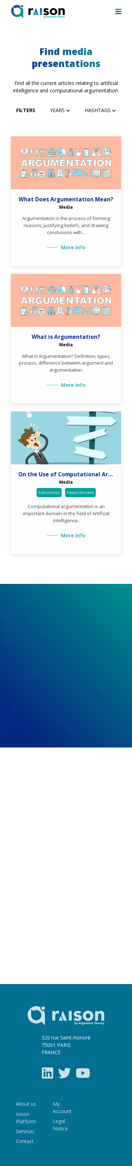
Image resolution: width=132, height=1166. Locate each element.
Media (66, 207)
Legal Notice (60, 1125)
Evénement (49, 492)
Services (25, 1131)
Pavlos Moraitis (80, 492)
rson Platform (26, 1117)
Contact (25, 1141)
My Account (62, 1107)
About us (26, 1103)
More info (73, 247)
